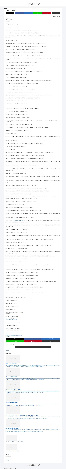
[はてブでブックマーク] (28, 13)
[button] (56, 13)
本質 (14, 335)
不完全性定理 (8, 335)
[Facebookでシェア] (19, 13)
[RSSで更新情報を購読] (42, 347)
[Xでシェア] (10, 13)
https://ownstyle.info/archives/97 (11, 319)
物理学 (16, 335)
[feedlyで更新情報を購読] (24, 347)
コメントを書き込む (8, 456)
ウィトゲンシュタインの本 (18, 220)
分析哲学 (12, 335)
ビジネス (7, 333)
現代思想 (19, 335)
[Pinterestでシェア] (46, 13)
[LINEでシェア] (37, 13)
